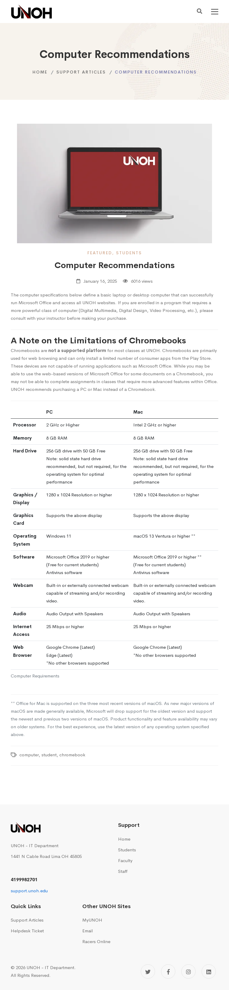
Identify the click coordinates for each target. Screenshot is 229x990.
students (129, 252)
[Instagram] (188, 971)
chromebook (72, 755)
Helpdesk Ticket (27, 931)
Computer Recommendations (115, 265)
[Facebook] (168, 971)
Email (87, 931)
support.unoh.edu (29, 890)
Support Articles (81, 72)
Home (40, 72)
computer (29, 755)
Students (127, 850)
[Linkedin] (209, 971)
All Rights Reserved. (31, 975)
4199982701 (24, 879)
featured (99, 252)
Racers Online (96, 941)
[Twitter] (148, 971)
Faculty (125, 860)
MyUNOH (92, 920)
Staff (123, 871)
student (49, 755)
